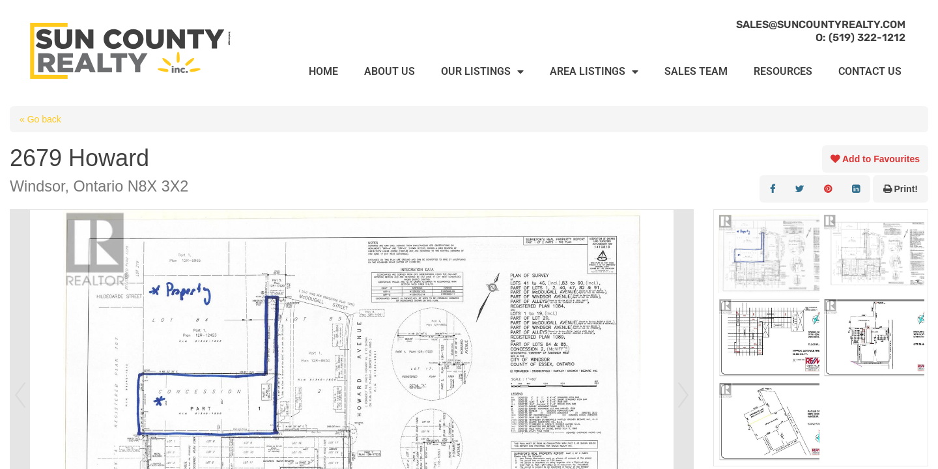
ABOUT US (389, 71)
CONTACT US (870, 71)
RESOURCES (783, 71)
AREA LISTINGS (594, 71)
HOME (323, 71)
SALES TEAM (696, 71)
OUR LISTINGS (482, 71)
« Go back (40, 119)
